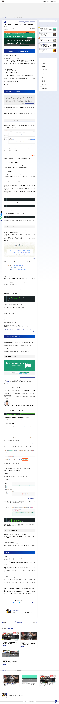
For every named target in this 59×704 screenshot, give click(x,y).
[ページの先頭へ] (56, 701)
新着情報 (43, 81)
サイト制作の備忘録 (44, 62)
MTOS (43, 65)
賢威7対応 (44, 84)
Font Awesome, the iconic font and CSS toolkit (27, 377)
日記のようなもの (43, 86)
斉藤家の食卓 (44, 88)
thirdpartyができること (46, 1)
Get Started (7, 381)
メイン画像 (44, 80)
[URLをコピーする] (32, 602)
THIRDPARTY (16, 610)
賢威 (43, 73)
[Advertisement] (29, 9)
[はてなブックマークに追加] (20, 602)
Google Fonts (33, 145)
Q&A (41, 60)
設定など (43, 83)
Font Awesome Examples (31, 498)
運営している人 (53, 1)
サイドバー (44, 76)
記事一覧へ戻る (19, 622)
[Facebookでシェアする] (13, 602)
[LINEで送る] (26, 602)
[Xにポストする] (7, 602)
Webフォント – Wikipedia (29, 103)
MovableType (44, 63)
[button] (3, 680)
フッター (43, 77)
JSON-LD (44, 70)
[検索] (55, 21)
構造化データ (44, 69)
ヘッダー (43, 79)
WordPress (44, 66)
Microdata (44, 72)
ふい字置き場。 (32, 258)
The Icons (33, 443)
